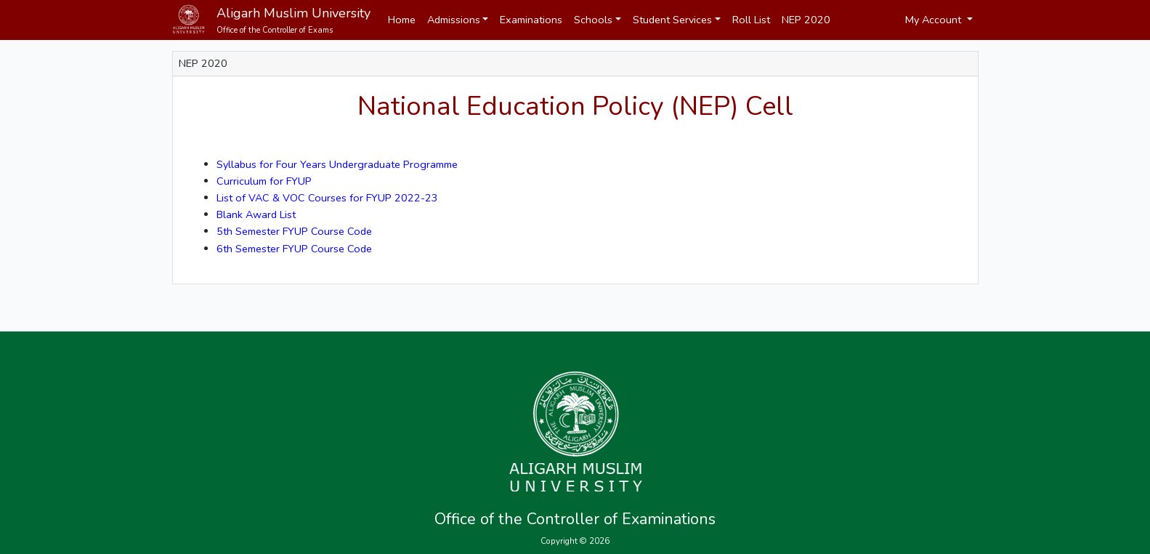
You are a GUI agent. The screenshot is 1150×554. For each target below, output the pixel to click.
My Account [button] (934, 19)
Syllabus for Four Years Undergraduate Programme (337, 164)
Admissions (453, 19)
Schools (593, 19)
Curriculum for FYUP (264, 181)
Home (402, 19)
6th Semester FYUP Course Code (294, 248)
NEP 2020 (806, 19)
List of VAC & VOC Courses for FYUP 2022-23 (327, 197)
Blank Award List (256, 214)
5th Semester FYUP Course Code (294, 231)
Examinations (531, 19)
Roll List (751, 19)
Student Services (672, 19)
